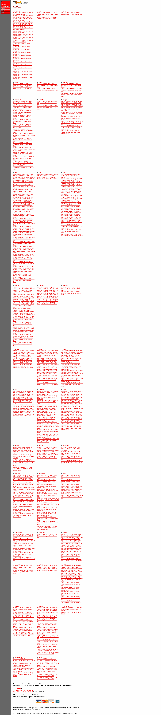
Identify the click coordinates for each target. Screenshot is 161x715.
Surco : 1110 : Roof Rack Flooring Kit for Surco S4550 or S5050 (23, 16)
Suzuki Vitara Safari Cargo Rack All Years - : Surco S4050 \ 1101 (23, 631)
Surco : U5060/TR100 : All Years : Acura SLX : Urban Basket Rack (47, 17)
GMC (64, 172)
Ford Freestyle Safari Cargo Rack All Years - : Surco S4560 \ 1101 (23, 198)
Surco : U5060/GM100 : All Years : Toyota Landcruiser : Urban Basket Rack (47, 641)
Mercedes (66, 445)
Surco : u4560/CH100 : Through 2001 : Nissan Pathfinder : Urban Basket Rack (71, 492)
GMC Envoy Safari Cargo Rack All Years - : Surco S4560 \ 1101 (71, 179)
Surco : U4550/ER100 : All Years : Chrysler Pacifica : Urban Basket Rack (47, 103)
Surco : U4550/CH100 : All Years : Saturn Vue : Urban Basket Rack (47, 569)
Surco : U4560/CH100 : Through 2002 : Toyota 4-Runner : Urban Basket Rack (46, 632)
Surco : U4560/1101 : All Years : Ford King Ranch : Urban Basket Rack (22, 234)
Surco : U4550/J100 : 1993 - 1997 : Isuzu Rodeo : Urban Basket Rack (47, 371)
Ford (15, 172)
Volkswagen (18, 657)
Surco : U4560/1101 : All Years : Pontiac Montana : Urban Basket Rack (71, 551)
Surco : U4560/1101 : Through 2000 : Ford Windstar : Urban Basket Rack (23, 238)
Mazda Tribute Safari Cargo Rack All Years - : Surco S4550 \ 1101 (48, 450)
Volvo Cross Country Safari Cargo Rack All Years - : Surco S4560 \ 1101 (47, 671)
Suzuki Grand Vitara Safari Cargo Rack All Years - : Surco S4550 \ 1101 (23, 624)
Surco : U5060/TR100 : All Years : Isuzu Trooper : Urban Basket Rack (47, 383)
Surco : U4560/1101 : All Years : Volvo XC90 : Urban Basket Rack (47, 667)
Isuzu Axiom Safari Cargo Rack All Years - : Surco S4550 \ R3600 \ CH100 (47, 355)
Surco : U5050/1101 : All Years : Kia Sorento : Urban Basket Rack (23, 415)
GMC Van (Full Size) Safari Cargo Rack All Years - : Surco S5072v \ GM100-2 (71, 192)
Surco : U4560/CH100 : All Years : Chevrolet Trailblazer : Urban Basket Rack (24, 135)
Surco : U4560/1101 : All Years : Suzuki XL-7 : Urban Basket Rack (23, 620)
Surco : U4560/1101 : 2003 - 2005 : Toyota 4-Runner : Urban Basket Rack (47, 624)
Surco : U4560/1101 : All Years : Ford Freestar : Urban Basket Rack (23, 227)
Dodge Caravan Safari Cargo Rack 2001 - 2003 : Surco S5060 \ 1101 (71, 102)
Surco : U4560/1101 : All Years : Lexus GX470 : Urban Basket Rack (71, 418)
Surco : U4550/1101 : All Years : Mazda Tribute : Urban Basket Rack (47, 454)
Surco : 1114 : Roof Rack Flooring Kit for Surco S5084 (23, 28)
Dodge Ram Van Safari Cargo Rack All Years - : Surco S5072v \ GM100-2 (72, 113)
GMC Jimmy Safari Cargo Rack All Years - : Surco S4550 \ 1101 (71, 182)
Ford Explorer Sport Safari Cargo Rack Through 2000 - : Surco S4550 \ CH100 (24, 186)
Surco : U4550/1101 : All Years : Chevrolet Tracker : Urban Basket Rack (23, 116)
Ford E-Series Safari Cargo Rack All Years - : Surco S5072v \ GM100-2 (23, 178)
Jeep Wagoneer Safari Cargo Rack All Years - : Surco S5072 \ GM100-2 (72, 351)
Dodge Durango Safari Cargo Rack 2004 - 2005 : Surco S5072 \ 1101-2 (72, 105)
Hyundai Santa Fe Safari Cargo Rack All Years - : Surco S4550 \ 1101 (70, 288)
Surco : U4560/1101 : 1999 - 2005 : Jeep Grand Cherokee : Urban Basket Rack (71, 367)
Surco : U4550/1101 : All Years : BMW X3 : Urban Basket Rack (22, 84)
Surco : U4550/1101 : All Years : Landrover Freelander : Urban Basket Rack (46, 419)
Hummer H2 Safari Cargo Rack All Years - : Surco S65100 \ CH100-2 (47, 293)
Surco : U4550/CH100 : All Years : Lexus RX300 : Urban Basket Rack (71, 415)
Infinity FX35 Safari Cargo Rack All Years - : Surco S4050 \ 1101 (23, 351)
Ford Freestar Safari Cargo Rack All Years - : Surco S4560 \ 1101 (23, 194)
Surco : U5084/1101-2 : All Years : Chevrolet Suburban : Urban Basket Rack (23, 167)
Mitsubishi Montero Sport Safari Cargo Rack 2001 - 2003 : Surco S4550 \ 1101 (46, 486)
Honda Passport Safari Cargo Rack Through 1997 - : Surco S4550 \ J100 (23, 305)
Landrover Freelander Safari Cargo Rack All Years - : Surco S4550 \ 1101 (47, 402)
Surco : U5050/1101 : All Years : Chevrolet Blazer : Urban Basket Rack (22, 139)
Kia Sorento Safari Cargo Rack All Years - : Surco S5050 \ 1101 (23, 395)
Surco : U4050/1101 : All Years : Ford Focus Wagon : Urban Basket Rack (23, 215)
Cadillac (65, 82)
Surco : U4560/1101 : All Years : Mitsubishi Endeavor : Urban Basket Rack (48, 518)
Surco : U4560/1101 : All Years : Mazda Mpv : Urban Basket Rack (47, 457)
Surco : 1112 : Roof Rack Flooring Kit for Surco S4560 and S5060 (23, 22)
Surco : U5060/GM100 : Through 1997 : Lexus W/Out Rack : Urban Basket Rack (71, 428)
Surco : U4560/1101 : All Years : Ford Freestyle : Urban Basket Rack (23, 230)
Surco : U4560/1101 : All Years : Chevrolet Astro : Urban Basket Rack (22, 121)
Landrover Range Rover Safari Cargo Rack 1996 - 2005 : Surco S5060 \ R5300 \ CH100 (46, 414)
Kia (15, 389)
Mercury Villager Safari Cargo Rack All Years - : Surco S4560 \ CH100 (23, 493)
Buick (40, 82)
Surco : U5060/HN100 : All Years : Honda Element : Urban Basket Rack (23, 344)
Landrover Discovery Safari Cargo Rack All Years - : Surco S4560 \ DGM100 (47, 397)
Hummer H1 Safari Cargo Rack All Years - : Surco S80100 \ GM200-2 (47, 287)
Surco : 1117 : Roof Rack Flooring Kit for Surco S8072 (23, 37)
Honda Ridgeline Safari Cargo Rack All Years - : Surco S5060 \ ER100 (23, 312)
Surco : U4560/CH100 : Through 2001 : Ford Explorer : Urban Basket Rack (24, 251)
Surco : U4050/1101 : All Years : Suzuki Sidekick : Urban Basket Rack (22, 609)
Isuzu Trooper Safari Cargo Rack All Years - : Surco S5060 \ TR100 (48, 365)
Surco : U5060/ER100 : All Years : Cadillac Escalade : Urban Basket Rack (71, 85)
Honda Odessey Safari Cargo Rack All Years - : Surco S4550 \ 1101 (23, 298)
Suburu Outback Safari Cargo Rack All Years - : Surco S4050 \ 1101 (71, 575)
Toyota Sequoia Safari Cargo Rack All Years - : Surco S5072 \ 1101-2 (47, 649)
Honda (16, 285)
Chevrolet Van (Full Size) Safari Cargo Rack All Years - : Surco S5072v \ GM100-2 (22, 107)
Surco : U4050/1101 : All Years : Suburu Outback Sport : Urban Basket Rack (70, 588)
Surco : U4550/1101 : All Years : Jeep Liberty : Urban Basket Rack (71, 363)
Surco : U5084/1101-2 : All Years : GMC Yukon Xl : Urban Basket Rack (72, 234)
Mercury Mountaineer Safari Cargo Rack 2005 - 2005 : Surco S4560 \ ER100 (23, 484)
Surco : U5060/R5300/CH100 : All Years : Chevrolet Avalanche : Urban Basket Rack (24, 149)
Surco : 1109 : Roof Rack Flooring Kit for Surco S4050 (23, 13)
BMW (16, 82)
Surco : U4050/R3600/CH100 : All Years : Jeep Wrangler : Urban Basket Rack (71, 360)
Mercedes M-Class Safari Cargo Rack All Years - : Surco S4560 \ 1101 (70, 453)
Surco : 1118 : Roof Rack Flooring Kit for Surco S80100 (23, 41)
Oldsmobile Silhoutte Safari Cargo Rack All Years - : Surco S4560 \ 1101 (23, 545)
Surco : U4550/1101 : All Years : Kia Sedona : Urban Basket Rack (23, 411)
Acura (40, 11)
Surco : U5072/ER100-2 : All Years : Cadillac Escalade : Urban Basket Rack (72, 90)
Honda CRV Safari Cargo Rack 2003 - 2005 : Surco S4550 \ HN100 (23, 287)
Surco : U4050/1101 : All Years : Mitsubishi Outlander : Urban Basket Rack (48, 504)
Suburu (65, 564)
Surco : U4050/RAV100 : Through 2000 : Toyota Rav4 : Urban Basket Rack (47, 612)
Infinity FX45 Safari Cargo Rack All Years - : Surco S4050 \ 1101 (23, 354)
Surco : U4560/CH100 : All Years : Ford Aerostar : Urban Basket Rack (23, 247)
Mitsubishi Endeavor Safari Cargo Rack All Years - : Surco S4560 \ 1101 (47, 477)
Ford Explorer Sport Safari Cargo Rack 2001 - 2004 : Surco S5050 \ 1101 (23, 182)
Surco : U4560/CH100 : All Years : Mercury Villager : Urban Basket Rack (23, 506)
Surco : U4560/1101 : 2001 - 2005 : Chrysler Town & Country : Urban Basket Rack (47, 107)
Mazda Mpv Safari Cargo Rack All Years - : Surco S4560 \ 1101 (47, 447)
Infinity (16, 349)
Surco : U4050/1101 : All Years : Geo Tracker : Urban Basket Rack (47, 178)
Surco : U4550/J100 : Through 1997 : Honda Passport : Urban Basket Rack (23, 331)
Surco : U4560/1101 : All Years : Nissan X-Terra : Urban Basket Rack (72, 488)
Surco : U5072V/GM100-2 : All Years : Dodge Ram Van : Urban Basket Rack (70, 132)
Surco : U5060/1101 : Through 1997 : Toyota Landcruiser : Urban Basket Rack (48, 637)
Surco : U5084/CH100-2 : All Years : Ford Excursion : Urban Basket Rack (23, 280)
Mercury (17, 474)
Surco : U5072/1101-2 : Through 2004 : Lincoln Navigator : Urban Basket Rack (22, 468)
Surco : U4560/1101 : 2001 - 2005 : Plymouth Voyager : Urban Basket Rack (47, 536)
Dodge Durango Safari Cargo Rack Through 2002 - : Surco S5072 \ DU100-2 (71, 109)
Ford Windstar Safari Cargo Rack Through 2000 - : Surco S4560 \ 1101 (23, 211)
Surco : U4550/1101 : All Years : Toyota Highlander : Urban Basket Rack (47, 620)
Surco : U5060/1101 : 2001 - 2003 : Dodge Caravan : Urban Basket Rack (71, 118)
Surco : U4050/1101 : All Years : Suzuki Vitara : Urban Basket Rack (23, 613)
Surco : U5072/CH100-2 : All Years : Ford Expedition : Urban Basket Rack (23, 271)
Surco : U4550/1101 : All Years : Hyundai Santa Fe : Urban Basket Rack (71, 293)
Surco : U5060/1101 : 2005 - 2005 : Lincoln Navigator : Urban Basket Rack (23, 464)
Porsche (17, 564)
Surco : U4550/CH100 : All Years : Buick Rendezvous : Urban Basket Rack (47, 85)
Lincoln (16, 445)
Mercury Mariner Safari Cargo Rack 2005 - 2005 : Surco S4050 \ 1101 (23, 476)
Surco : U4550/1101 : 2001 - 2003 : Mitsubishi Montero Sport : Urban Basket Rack (47, 509)
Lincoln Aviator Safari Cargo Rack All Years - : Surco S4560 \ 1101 (23, 447)
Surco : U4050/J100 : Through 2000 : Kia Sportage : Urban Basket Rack (23, 405)
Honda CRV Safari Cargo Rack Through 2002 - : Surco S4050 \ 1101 (22, 291)
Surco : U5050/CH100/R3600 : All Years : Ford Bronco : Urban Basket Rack (23, 263)
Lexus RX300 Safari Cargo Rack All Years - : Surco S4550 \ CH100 (71, 401)
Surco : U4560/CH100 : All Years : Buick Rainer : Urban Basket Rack (47, 89)
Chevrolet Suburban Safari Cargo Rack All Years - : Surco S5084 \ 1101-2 (23, 103)
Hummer (41, 285)
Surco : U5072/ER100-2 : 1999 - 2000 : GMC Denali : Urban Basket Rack (71, 222)
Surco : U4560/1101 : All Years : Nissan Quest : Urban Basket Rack (71, 485)
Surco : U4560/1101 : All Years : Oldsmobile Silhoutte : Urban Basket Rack (24, 559)
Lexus (65, 389)
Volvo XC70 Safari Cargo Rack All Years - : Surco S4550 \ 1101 (47, 675)
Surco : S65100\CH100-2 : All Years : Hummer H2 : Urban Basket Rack (48, 300)
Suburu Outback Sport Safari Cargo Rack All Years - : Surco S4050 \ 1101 (71, 579)
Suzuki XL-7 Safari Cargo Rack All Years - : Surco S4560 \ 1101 (23, 634)
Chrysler (41, 100)
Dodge (65, 100)
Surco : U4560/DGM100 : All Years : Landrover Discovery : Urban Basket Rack (48, 426)
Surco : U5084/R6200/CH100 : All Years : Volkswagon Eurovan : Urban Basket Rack (23, 665)
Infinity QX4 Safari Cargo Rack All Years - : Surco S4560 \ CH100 (23, 357)
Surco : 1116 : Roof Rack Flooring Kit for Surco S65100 (23, 34)
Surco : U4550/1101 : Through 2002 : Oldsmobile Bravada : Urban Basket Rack (23, 549)
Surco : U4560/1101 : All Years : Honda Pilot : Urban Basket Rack (23, 335)
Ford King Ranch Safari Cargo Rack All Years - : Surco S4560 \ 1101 (23, 201)
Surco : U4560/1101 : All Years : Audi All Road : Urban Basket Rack (71, 13)
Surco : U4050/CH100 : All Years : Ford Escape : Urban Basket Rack (23, 219)
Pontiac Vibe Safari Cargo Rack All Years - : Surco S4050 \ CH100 (71, 544)
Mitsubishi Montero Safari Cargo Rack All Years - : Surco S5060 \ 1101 (46, 481)
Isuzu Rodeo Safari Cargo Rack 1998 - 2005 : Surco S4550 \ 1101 (47, 362)
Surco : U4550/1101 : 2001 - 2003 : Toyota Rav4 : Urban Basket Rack (47, 616)
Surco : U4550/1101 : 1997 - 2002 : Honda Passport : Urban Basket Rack (23, 319)
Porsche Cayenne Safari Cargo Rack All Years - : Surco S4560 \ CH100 (22, 567)
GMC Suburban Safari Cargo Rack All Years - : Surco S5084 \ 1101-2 (71, 188)
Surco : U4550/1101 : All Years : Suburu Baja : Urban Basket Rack (71, 601)
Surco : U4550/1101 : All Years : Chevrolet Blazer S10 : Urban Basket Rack (22, 112)
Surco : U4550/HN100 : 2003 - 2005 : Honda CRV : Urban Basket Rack (23, 327)
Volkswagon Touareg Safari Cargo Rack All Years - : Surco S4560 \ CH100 (23, 674)
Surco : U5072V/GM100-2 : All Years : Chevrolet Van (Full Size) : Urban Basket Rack (23, 163)
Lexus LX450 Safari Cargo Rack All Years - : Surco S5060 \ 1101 (71, 395)
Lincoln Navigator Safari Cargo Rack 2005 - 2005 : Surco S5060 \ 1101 (23, 451)
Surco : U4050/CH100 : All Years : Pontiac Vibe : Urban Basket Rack (71, 547)
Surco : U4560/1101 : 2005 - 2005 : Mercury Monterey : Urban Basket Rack (23, 501)
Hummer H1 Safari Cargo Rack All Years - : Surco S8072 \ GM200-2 (47, 290)
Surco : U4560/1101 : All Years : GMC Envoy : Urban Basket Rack (71, 211)
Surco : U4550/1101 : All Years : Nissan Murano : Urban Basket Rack (70, 481)
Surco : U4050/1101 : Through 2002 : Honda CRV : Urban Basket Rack (23, 315)
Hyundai (65, 285)
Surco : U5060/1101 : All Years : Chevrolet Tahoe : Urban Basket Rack (22, 144)
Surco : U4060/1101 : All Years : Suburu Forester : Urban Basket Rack (70, 593)
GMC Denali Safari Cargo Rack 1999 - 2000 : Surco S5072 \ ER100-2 (70, 175)
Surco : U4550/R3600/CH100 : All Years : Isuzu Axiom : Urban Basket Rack (47, 375)
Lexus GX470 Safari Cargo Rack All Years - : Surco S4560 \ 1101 (72, 391)
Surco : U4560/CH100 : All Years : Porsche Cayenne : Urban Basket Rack (23, 571)
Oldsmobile (18, 533)
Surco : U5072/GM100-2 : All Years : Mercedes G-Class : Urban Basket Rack (72, 462)
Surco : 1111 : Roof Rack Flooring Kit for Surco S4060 (23, 19)
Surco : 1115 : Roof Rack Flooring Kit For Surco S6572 (23, 31)
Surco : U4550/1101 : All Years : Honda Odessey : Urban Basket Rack (22, 324)
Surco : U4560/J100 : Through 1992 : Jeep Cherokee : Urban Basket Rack (72, 375)
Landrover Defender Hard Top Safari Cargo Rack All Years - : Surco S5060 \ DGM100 (48, 392)
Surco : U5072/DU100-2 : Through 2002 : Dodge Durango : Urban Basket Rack (71, 127)
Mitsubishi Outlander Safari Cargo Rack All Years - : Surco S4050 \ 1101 (47, 495)
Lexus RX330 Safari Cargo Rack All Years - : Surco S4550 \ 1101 (71, 404)
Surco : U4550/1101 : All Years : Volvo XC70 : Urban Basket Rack (47, 659)
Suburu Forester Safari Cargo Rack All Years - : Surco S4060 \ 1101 (71, 569)
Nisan (64, 474)
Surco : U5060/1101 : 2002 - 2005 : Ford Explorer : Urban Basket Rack (23, 267)
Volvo (40, 657)
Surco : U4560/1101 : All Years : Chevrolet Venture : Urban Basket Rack (23, 130)
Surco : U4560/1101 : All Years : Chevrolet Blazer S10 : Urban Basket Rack (22, 126)
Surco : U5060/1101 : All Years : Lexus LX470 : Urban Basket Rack (71, 424)
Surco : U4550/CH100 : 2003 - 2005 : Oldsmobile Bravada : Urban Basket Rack (23, 554)
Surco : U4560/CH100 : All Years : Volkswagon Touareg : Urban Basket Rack (24, 660)
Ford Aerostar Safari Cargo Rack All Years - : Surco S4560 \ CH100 (23, 174)
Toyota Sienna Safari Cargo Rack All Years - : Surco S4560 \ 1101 (48, 653)
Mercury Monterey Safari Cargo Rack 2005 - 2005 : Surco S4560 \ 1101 (23, 480)
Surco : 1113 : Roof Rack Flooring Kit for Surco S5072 (23, 25)
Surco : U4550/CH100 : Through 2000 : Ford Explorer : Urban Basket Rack (24, 223)
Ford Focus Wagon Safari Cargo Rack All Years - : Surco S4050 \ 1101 (22, 191)
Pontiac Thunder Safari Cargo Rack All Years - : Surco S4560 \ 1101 (71, 541)
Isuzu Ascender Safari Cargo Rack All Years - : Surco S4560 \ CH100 (47, 351)
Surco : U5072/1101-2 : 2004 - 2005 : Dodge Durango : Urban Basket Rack (72, 123)
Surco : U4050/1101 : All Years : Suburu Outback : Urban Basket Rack (70, 584)
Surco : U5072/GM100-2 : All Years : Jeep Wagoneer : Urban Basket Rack (72, 384)
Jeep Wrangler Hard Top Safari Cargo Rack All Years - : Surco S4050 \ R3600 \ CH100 (70, 355)
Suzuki (16, 606)
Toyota (41, 606)
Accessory (17, 11)
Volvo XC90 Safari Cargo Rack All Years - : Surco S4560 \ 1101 (47, 678)
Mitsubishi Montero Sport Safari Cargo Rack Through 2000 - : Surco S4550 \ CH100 (48, 490)
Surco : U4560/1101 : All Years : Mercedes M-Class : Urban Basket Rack (71, 458)
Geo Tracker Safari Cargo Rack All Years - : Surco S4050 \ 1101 (47, 174)
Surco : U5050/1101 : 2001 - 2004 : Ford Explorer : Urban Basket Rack (23, 254)
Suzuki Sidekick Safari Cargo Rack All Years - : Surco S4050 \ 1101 (23, 628)
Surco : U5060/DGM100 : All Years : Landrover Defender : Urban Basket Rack (48, 431)
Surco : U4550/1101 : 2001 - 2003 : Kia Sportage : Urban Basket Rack (23, 408)
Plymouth (42, 533)
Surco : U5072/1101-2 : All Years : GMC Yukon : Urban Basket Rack (71, 218)
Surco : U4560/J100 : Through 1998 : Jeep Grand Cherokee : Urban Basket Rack (72, 380)
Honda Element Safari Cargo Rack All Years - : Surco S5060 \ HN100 (23, 295)
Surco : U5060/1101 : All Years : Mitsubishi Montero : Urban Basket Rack (47, 523)
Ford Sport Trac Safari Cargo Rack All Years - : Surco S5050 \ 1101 (23, 204)
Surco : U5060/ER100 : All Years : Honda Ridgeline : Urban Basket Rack (23, 339)
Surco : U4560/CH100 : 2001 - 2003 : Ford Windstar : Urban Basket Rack (23, 243)
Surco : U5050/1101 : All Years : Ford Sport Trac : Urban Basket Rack (22, 258)
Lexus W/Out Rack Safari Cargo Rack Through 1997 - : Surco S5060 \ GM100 (72, 408)
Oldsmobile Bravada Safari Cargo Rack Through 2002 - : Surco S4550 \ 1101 (24, 540)
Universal (66, 606)
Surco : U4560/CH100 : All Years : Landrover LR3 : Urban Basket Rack (48, 422)
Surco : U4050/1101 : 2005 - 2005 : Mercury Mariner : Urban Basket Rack (23, 497)
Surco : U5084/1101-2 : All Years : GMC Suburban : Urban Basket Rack (71, 231)
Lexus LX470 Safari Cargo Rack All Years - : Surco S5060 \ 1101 (71, 398)
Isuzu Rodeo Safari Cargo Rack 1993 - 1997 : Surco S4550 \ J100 (47, 359)
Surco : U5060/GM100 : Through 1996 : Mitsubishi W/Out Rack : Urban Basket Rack (47, 527)
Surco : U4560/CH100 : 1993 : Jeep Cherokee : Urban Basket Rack (72, 371)
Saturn (41, 564)
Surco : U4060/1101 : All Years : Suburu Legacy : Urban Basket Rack (70, 598)
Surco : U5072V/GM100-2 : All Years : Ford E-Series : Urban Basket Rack (22, 275)
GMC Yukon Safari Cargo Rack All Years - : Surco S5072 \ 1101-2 (71, 199)
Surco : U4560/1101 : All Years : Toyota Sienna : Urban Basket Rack (47, 628)
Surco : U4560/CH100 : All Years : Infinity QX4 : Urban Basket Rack (23, 366)
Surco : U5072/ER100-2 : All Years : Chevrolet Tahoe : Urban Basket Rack (23, 158)
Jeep (64, 349)
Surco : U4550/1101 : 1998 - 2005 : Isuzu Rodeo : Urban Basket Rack (47, 368)
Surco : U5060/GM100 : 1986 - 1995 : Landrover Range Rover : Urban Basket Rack (48, 435)
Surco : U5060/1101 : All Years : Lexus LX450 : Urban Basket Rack (71, 421)
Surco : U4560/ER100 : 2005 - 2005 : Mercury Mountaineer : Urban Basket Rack (23, 510)
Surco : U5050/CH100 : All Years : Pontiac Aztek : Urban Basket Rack (71, 559)
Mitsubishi (42, 474)
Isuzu (40, 349)
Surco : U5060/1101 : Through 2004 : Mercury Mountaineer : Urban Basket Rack (23, 515)
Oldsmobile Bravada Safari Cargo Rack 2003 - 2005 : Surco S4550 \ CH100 (23, 536)
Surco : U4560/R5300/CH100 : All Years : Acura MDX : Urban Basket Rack (47, 14)
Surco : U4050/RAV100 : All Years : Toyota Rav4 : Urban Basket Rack (47, 608)
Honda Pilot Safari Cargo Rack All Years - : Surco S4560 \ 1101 (23, 309)
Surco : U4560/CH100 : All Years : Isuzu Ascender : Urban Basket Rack (47, 380)
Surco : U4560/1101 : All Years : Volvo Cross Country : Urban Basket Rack (48, 663)
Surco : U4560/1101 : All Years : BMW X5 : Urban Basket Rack (22, 87)
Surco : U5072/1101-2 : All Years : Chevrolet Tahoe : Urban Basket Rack (23, 153)
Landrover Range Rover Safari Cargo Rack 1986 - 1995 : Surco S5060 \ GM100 (46, 409)
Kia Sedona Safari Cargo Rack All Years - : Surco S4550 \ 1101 (23, 391)
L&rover (41, 389)
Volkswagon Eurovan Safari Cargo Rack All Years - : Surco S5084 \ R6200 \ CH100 (23, 669)
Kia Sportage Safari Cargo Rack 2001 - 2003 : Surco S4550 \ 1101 (23, 398)
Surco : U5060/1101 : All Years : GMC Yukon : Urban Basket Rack (71, 214)
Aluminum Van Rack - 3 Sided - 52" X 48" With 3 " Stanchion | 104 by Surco (71, 609)
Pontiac (65, 533)
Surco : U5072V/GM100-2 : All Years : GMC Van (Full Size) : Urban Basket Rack (72, 226)
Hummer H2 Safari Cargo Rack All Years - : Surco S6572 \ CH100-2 (47, 297)
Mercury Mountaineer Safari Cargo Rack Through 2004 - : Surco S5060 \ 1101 (24, 489)
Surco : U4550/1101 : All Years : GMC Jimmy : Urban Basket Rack (71, 205)
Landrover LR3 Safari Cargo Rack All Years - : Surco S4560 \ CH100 (47, 405)
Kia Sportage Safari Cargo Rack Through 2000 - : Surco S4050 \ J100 (22, 402)
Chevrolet (17, 100)
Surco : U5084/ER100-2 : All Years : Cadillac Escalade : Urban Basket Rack (72, 94)
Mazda (41, 445)
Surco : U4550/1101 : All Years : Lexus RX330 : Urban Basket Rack (71, 411)
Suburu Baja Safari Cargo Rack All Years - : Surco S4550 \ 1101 (71, 566)
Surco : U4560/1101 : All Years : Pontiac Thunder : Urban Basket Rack (70, 556)
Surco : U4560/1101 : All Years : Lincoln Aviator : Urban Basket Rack (23, 460)
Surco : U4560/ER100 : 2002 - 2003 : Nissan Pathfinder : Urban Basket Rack (72, 497)
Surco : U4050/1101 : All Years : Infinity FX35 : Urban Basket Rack (23, 360)
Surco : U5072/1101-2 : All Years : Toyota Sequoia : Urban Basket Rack (47, 646)
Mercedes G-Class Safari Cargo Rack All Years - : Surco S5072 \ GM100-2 (70, 448)
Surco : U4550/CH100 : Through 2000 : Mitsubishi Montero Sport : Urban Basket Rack (47, 513)
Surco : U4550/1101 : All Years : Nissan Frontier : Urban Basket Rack (70, 477)
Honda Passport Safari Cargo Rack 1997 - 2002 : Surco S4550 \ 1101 (23, 301)
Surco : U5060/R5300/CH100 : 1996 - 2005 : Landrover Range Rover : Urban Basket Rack (48, 440)
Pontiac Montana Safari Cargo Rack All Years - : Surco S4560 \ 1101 (72, 538)
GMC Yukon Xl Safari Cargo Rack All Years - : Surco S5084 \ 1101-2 (71, 202)
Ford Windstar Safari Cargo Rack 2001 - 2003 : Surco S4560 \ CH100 (23, 207)
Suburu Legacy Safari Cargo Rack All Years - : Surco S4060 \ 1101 (71, 572)
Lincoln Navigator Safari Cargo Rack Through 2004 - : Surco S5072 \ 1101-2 (24, 456)
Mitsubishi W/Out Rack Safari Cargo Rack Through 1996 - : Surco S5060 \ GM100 (48, 500)
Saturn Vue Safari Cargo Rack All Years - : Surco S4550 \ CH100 (47, 566)
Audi (64, 11)
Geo (40, 172)
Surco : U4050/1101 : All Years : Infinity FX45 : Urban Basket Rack (47, 303)
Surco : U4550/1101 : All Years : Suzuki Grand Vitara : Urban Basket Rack (23, 617)
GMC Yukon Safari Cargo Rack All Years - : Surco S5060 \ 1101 (71, 196)
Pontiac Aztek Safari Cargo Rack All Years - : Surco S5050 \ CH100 (72, 535)
